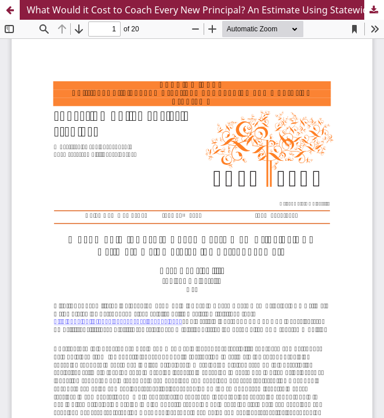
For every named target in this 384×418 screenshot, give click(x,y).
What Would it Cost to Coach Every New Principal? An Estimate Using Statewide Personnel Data (205, 9)
